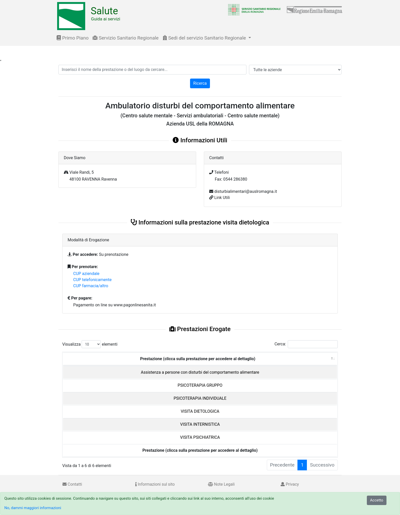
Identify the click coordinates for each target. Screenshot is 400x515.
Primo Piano (73, 38)
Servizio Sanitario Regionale (125, 38)
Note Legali (221, 484)
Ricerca (200, 83)
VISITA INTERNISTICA (200, 424)
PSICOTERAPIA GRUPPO (200, 385)
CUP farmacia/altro (90, 285)
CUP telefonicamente (92, 279)
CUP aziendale (86, 273)
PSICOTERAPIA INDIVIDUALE (199, 398)
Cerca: (306, 344)
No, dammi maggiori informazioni (32, 508)
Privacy (290, 484)
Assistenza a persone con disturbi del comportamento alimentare (200, 372)
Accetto (376, 500)
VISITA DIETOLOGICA (200, 411)
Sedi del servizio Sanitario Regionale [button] (205, 38)
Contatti (72, 484)
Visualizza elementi (90, 344)
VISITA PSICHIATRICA (200, 437)
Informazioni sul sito (155, 484)
